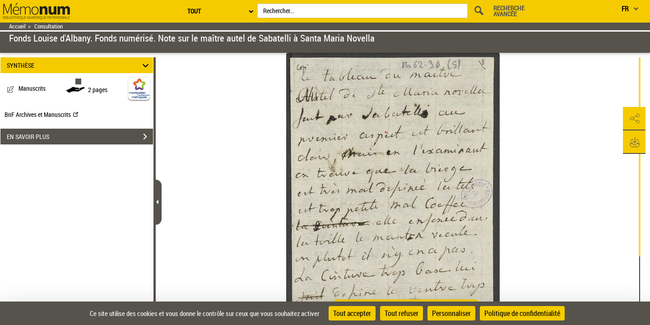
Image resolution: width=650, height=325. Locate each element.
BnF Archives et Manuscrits (41, 114)
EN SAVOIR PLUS (80, 136)
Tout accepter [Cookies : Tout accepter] (352, 313)
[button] (634, 118)
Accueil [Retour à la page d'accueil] (17, 26)
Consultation (48, 26)
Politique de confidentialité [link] (522, 313)
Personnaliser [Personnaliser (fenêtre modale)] (451, 313)
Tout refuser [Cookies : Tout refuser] (401, 313)
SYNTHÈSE (79, 65)
